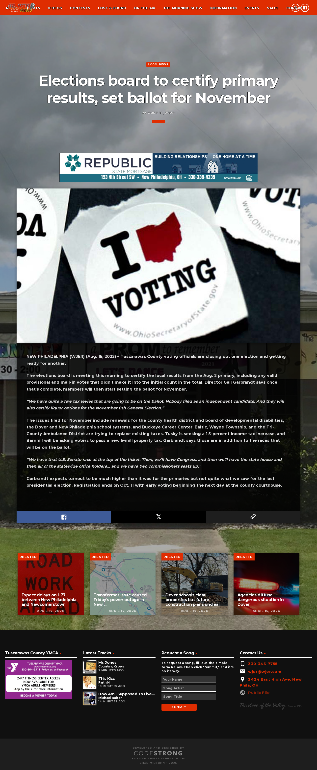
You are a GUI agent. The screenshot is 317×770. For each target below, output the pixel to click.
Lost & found (112, 8)
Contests (80, 8)
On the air (145, 8)
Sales (273, 8)
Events (251, 8)
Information (223, 8)
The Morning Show (182, 8)
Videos (55, 8)
